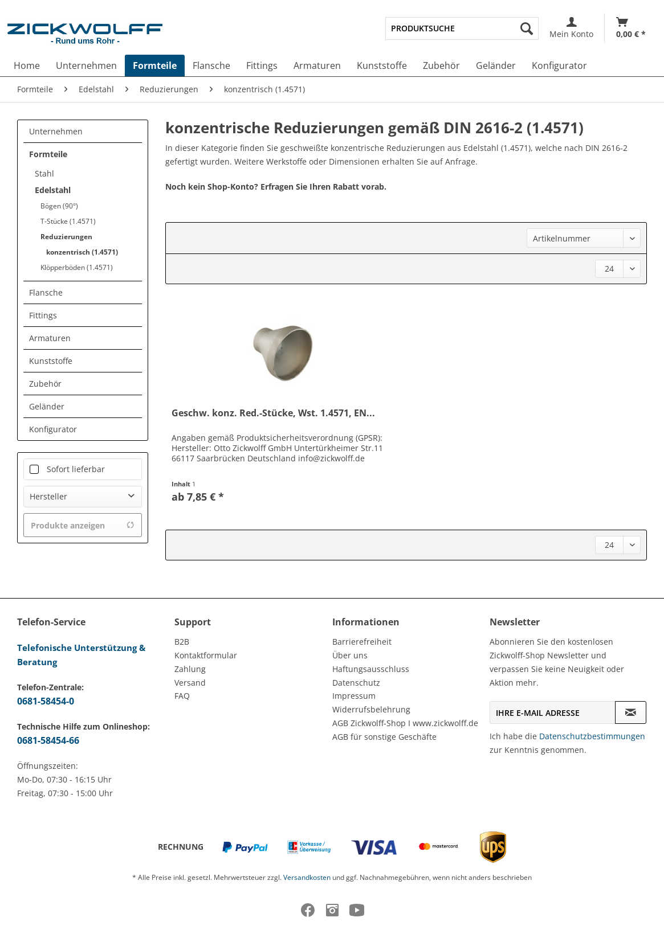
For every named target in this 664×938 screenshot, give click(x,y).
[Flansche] (211, 65)
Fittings (43, 315)
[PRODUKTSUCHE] (462, 28)
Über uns (350, 655)
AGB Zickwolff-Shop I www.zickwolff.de (405, 723)
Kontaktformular (205, 655)
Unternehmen (56, 131)
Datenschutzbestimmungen (592, 736)
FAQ (182, 695)
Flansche (46, 292)
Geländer (46, 406)
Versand (190, 682)
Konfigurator (53, 429)
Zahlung (190, 668)
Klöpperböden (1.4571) (76, 267)
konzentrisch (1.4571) (82, 252)
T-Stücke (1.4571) (68, 221)
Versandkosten (307, 877)
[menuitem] (462, 28)
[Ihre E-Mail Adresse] (553, 712)
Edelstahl (53, 190)
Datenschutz (356, 682)
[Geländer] (496, 65)
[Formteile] (155, 65)
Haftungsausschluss (370, 668)
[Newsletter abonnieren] (630, 712)
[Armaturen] (317, 65)
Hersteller (48, 496)
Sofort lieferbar (76, 469)
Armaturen (50, 338)
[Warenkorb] (631, 28)
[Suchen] (527, 28)
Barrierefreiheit (362, 641)
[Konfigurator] (559, 65)
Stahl (44, 173)
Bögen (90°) (59, 206)
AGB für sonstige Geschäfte (384, 736)
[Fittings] (262, 65)
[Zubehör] (441, 65)
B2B (181, 641)
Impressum (354, 695)
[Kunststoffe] (382, 65)
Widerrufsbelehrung (371, 709)
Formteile (48, 154)
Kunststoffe (50, 360)
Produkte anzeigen (83, 525)
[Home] (27, 65)
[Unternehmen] (86, 65)
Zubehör (45, 383)
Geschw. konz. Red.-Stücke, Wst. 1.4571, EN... (273, 413)
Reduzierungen (66, 236)
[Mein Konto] (571, 28)
